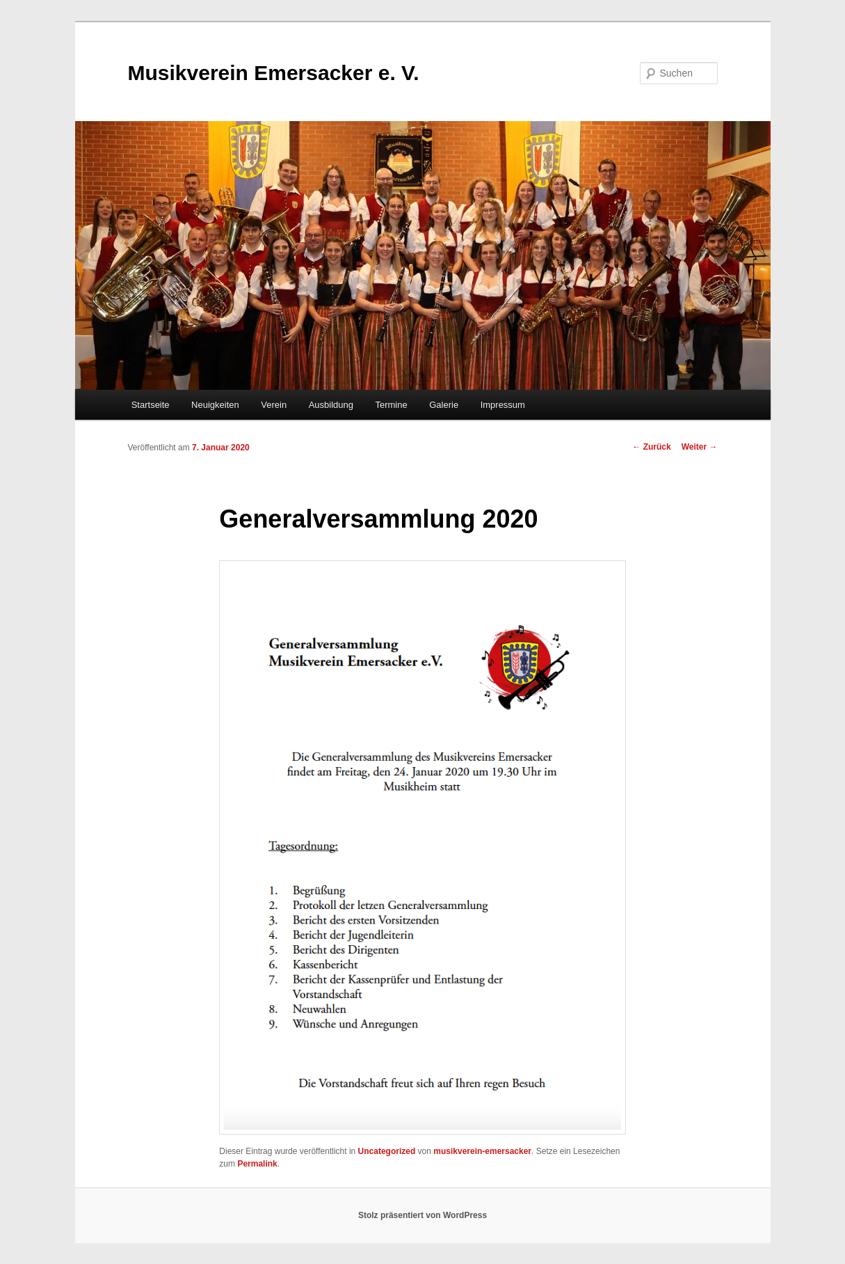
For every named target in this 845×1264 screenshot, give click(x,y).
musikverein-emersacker (482, 1151)
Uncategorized (387, 1151)
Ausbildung (331, 405)
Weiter (700, 447)
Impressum (503, 405)
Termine (391, 405)
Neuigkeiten (215, 405)
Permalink (257, 1164)
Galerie (443, 405)
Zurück (651, 447)
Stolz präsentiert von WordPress (422, 1215)
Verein (274, 405)
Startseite (150, 405)
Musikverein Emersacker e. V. (273, 72)
